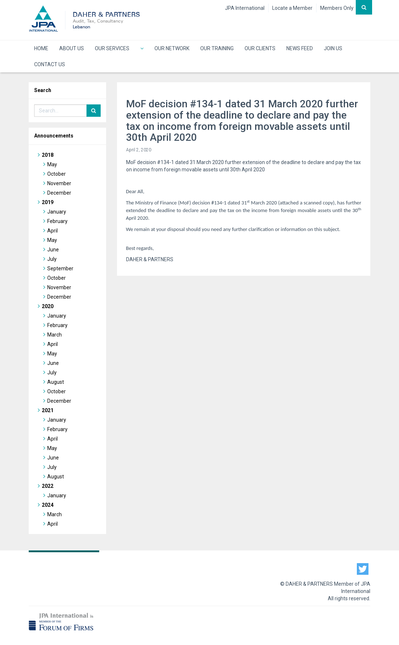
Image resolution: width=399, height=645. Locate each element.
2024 (47, 505)
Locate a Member (292, 8)
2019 (47, 202)
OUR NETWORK (171, 48)
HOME (41, 48)
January (56, 212)
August (55, 382)
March (54, 335)
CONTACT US (49, 64)
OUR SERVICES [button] (112, 48)
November (59, 183)
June (53, 249)
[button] (142, 48)
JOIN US (333, 48)
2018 (47, 155)
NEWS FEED (299, 48)
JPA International (245, 8)
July (52, 259)
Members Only (337, 8)
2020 (47, 306)
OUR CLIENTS (260, 48)
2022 (47, 486)
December (59, 193)
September (60, 268)
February (57, 221)
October (56, 174)
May (52, 164)
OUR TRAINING (217, 48)
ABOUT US (71, 48)
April (52, 231)
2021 (47, 410)
